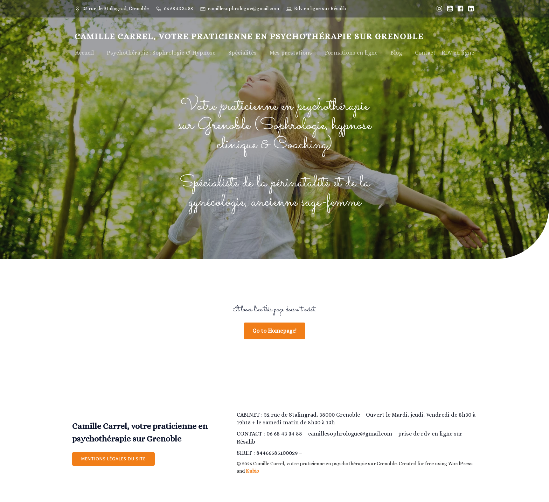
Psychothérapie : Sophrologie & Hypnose (161, 53)
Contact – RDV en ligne (444, 53)
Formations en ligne (351, 53)
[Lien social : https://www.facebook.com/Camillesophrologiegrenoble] (458, 8)
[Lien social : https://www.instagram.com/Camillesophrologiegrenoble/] (437, 8)
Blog (396, 53)
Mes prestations (291, 53)
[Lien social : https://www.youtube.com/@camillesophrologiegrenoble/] (448, 8)
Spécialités (242, 53)
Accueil (84, 53)
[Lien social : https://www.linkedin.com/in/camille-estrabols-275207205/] (469, 8)
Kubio (252, 472)
